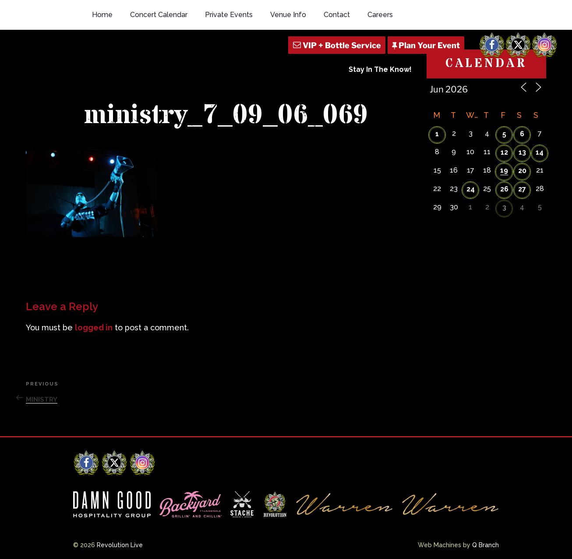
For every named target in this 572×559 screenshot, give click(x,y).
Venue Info (288, 15)
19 (504, 170)
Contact (337, 15)
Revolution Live (120, 544)
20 (522, 170)
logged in (94, 327)
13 (522, 152)
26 (504, 189)
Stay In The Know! (380, 69)
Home (102, 15)
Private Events (229, 15)
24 (470, 189)
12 (504, 152)
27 (522, 189)
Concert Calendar (158, 15)
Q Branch (485, 544)
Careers (380, 15)
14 (540, 152)
